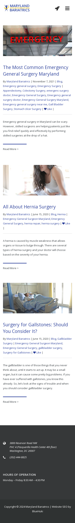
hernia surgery (51, 224)
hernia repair (32, 224)
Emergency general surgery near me (25, 104)
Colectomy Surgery (34, 90)
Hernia (61, 215)
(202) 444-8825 (18, 457)
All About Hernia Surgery (29, 207)
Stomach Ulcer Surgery (27, 109)
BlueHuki (37, 511)
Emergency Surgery (49, 86)
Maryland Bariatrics (18, 81)
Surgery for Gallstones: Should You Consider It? (35, 328)
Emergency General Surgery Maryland (45, 100)
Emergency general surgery (19, 86)
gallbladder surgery (50, 348)
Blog (59, 81)
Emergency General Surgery (29, 95)
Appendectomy (12, 90)
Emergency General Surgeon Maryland (26, 219)
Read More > (11, 149)
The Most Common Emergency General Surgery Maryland (35, 70)
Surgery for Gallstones (17, 353)
